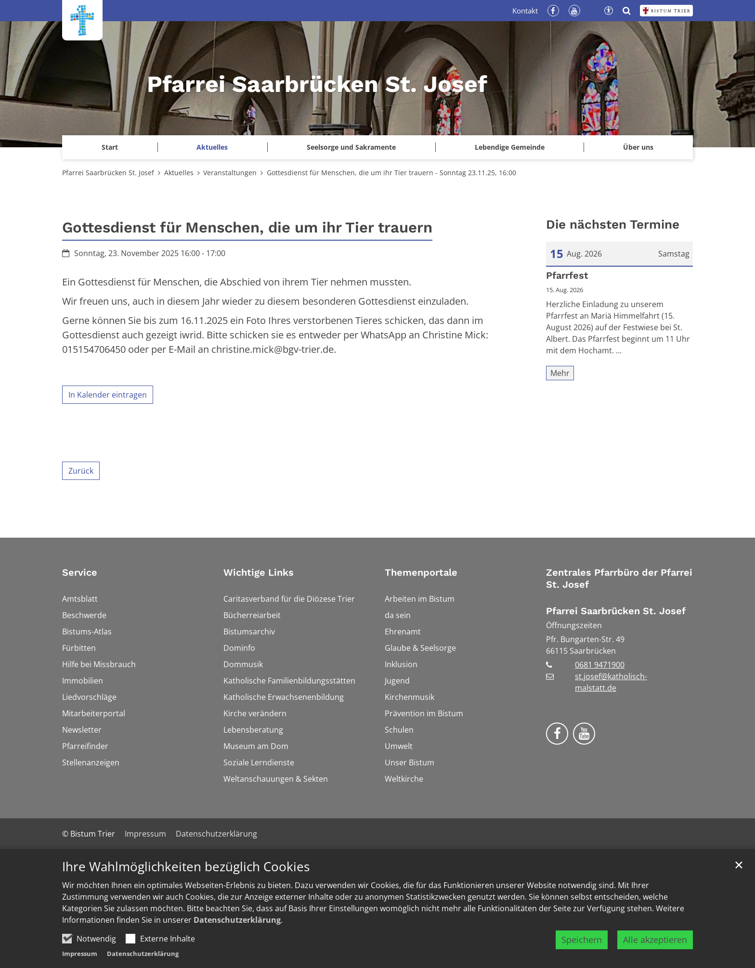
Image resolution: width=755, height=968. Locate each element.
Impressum (79, 958)
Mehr (560, 373)
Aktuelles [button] (212, 147)
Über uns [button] (638, 147)
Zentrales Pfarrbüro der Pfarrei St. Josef (619, 578)
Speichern (581, 944)
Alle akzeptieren (655, 944)
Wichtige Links (258, 572)
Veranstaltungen (230, 172)
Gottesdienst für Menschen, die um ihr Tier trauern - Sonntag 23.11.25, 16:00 (391, 172)
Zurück (80, 470)
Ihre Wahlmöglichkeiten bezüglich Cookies (186, 871)
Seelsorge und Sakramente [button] (351, 147)
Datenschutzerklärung (237, 924)
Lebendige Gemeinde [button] (510, 147)
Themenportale (421, 572)
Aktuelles (179, 172)
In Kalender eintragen (107, 394)
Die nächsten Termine (612, 224)
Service (79, 572)
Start (110, 147)
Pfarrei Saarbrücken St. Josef (108, 172)
